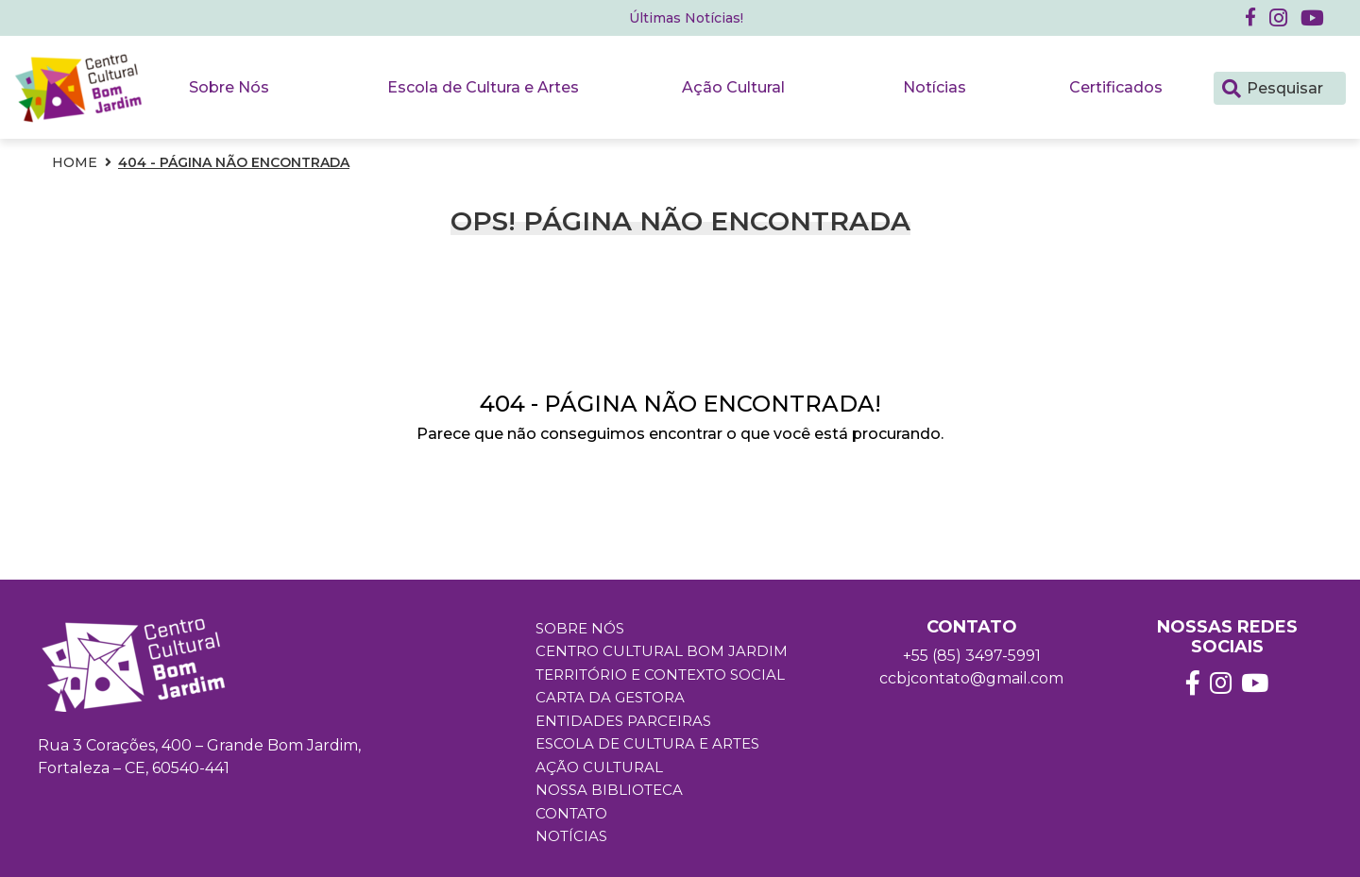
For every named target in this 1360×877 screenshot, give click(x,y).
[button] (1278, 18)
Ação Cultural (733, 87)
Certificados (1116, 87)
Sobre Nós (229, 87)
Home (74, 162)
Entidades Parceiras (623, 721)
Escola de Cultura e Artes (483, 87)
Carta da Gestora (610, 698)
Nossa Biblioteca (609, 791)
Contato (571, 813)
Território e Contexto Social (660, 674)
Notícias (934, 87)
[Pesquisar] (1231, 87)
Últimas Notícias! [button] (686, 17)
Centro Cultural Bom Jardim (662, 652)
